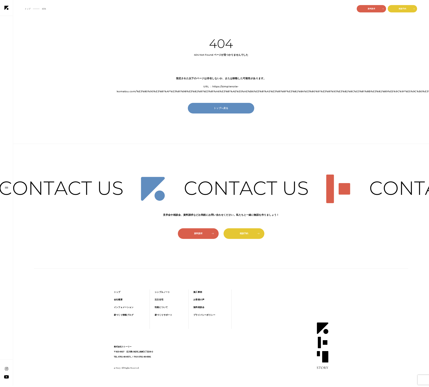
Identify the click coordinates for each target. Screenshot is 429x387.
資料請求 (376, 9)
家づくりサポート (163, 315)
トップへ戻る (221, 108)
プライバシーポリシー (204, 315)
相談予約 (407, 9)
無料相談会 (198, 307)
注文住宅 (159, 299)
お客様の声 (198, 299)
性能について (161, 307)
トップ (117, 292)
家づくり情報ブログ (123, 315)
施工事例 (197, 292)
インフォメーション (123, 307)
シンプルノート (162, 292)
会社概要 (118, 299)
